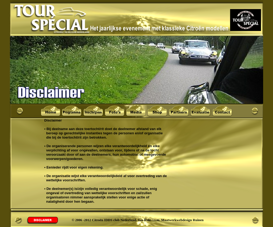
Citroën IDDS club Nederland (114, 220)
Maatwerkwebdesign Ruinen (182, 220)
